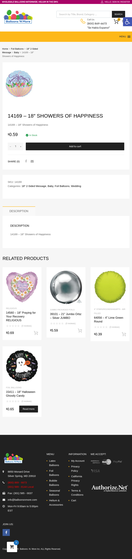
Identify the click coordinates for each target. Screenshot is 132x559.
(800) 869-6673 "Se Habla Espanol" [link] (95, 25)
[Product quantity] (15, 146)
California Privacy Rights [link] (76, 480)
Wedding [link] (76, 186)
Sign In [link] (115, 2)
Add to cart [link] (36, 333)
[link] (127, 21)
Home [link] (5, 49)
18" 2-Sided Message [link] (34, 186)
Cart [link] (73, 500)
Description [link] (18, 211)
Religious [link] (11, 308)
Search (118, 14)
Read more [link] (29, 409)
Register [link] (125, 2)
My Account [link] (78, 460)
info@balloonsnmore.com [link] (22, 499)
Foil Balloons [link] (17, 49)
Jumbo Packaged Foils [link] (62, 310)
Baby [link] (16, 52)
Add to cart (75, 146)
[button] (122, 37)
